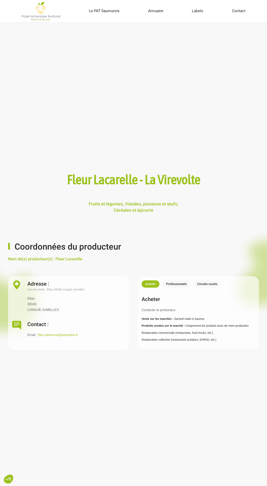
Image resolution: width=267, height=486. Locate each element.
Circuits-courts (207, 284)
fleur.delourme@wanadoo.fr (58, 335)
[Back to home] (41, 11)
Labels (197, 11)
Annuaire (155, 11)
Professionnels (176, 284)
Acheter (150, 284)
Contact (238, 11)
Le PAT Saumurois (104, 11)
